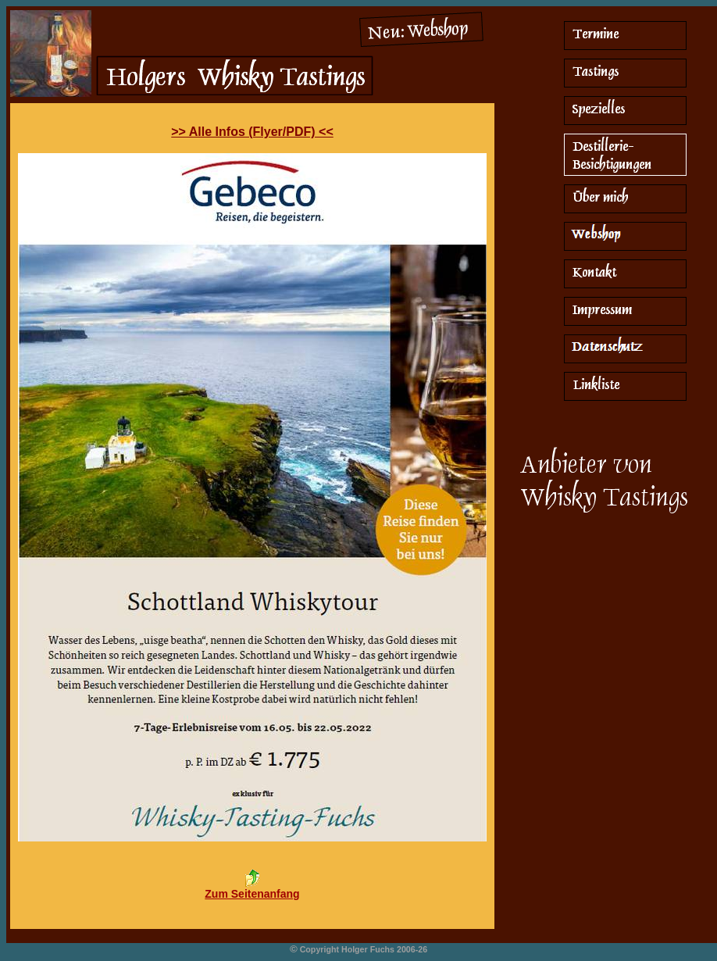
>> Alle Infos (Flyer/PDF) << (252, 131)
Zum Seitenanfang (252, 894)
